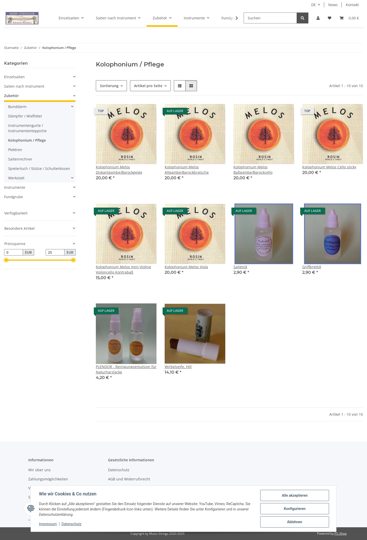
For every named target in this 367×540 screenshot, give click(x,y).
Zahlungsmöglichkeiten (48, 479)
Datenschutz (72, 524)
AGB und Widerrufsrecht (129, 479)
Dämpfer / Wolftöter (25, 116)
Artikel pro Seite (148, 85)
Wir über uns (39, 469)
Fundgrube (13, 196)
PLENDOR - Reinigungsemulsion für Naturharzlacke (126, 369)
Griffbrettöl (311, 266)
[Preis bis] (55, 252)
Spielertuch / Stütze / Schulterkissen (39, 168)
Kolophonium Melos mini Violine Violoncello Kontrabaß (123, 269)
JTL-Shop (340, 533)
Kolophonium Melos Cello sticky (329, 167)
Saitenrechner (20, 159)
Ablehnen (294, 522)
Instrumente (14, 187)
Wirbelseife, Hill (178, 366)
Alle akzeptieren (294, 495)
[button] (318, 18)
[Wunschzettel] (329, 18)
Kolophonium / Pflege (27, 140)
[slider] (6, 260)
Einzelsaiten (14, 76)
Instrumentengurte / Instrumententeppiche (27, 128)
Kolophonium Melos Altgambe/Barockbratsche (187, 170)
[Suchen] (270, 17)
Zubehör (11, 95)
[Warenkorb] (349, 18)
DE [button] (313, 4)
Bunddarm (17, 106)
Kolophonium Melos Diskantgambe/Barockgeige (119, 170)
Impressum (48, 524)
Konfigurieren (294, 509)
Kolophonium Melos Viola (186, 266)
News (333, 4)
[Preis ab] (13, 252)
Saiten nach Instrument (24, 86)
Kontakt (352, 4)
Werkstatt (16, 178)
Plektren (15, 149)
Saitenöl (240, 266)
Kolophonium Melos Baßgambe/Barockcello (252, 170)
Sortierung (109, 85)
